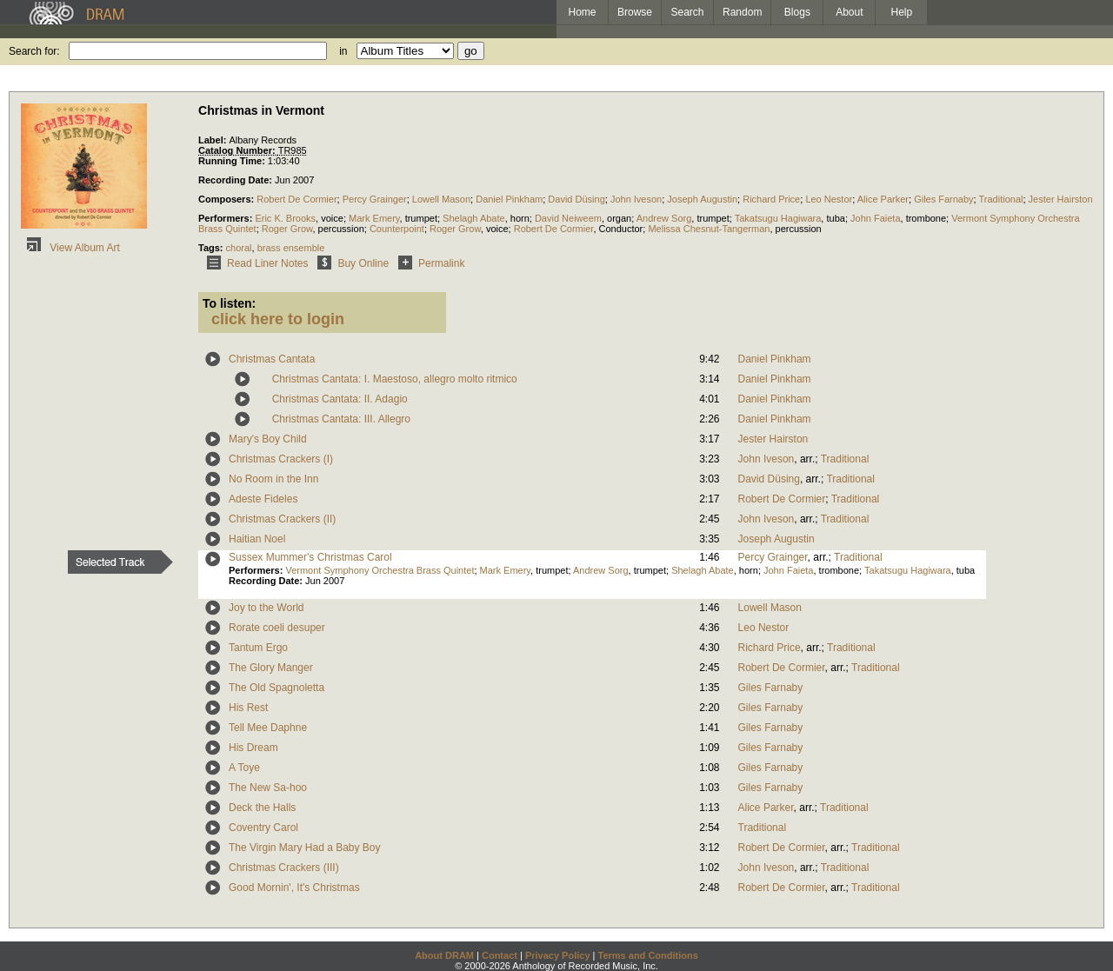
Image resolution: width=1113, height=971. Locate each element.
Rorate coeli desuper (277, 628)
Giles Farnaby (943, 199)
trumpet (421, 218)
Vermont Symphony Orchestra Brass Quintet (379, 570)
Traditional (1001, 199)
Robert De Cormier (297, 199)
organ (619, 218)
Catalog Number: (238, 150)
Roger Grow (287, 228)
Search (687, 12)
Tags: (212, 248)
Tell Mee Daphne (268, 728)
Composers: (227, 199)
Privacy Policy (557, 955)
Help (902, 12)
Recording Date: (236, 180)
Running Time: (233, 161)
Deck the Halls (262, 807)
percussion (341, 228)
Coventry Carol (263, 827)
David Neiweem (568, 218)
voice (332, 218)
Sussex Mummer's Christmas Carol (310, 557)
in (343, 51)
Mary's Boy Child (268, 439)
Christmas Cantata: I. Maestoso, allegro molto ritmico (394, 379)
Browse (634, 12)
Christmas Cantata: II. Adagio (340, 399)
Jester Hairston (1061, 199)
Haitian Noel (257, 539)
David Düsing (576, 199)
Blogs (797, 12)
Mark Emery (374, 218)
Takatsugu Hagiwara (778, 218)
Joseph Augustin (702, 199)
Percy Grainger (375, 199)
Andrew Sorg (664, 218)
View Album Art (70, 248)
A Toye (244, 768)
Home (582, 12)
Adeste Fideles (263, 499)
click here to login (277, 319)
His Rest (248, 708)
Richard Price (771, 199)
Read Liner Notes (254, 263)
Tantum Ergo (258, 648)
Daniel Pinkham (509, 199)
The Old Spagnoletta (276, 688)
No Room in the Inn (273, 479)
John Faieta (875, 218)
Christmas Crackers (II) (282, 519)
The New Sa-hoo (268, 787)
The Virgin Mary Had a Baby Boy (305, 847)
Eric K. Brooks (285, 218)
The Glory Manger (271, 668)
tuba (835, 218)
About (849, 12)
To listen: (229, 303)
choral (239, 248)
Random (742, 12)
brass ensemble (291, 248)
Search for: (34, 51)
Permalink (428, 263)
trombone (926, 218)
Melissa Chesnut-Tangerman (709, 228)
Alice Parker (883, 199)
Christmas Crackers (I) (281, 459)
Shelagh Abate (474, 218)
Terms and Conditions (648, 955)
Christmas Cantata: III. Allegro (341, 419)
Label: (213, 140)
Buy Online (350, 263)
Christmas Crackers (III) (284, 867)
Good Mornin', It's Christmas (294, 887)
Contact (499, 955)
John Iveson (636, 199)
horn (520, 218)
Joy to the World (266, 608)
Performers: (226, 218)
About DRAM (444, 955)
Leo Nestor (828, 199)
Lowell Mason (441, 199)
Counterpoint (397, 228)
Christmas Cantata (272, 359)
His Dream (253, 748)
